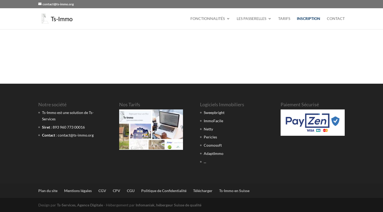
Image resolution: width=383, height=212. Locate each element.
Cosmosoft (213, 145)
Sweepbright (214, 112)
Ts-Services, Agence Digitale (80, 205)
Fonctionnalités (207, 19)
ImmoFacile (213, 120)
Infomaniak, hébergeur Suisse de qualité (168, 205)
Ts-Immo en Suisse (234, 190)
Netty (208, 129)
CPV (116, 190)
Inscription (308, 19)
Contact (336, 19)
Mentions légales (78, 190)
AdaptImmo (213, 153)
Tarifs (284, 19)
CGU (131, 190)
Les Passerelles (251, 19)
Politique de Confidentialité (163, 190)
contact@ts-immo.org (76, 135)
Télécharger (203, 190)
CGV (102, 190)
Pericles (210, 137)
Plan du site (47, 190)
